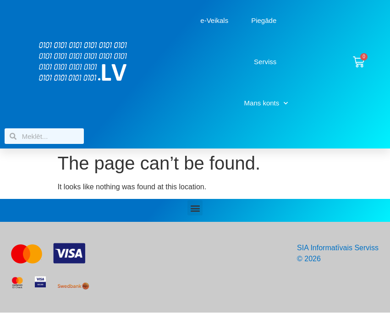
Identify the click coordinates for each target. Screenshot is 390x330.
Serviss (265, 62)
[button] (195, 207)
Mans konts (266, 103)
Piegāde (263, 20)
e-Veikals (214, 20)
